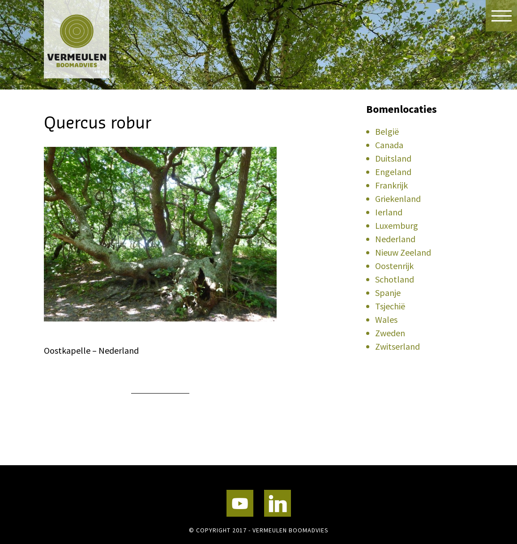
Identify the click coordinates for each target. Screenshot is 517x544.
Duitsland (393, 158)
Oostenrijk (394, 265)
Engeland (393, 171)
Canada (389, 144)
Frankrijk (391, 185)
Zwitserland (397, 346)
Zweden (390, 332)
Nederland (395, 238)
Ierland (388, 212)
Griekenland (398, 198)
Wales (386, 319)
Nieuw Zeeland (403, 252)
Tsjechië (390, 306)
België (387, 131)
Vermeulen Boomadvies (88, 39)
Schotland (394, 279)
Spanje (388, 292)
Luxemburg (396, 225)
